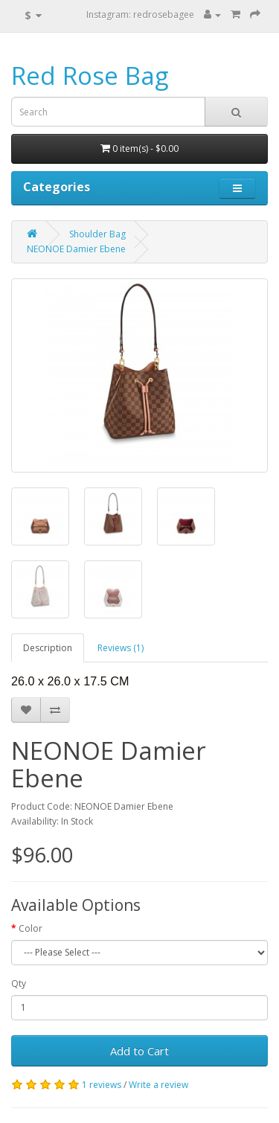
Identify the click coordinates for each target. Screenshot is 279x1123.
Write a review (158, 1084)
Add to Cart (139, 1050)
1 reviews (101, 1084)
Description (47, 648)
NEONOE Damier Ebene (76, 249)
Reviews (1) (120, 648)
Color (30, 928)
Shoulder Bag (97, 234)
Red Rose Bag (89, 75)
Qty (18, 983)
